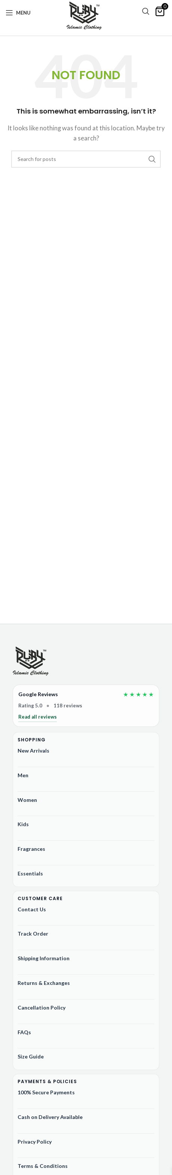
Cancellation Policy (41, 1007)
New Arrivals (33, 750)
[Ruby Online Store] (31, 661)
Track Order (33, 933)
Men (23, 775)
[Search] (145, 11)
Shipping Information (44, 958)
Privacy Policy (35, 1141)
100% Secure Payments (46, 1092)
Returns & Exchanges (44, 983)
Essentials (30, 873)
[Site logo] (84, 15)
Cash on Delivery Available (50, 1117)
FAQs (24, 1032)
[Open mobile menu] (18, 12)
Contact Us (32, 909)
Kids (23, 824)
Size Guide (31, 1056)
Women (27, 800)
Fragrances (31, 849)
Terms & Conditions (43, 1166)
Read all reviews (37, 717)
